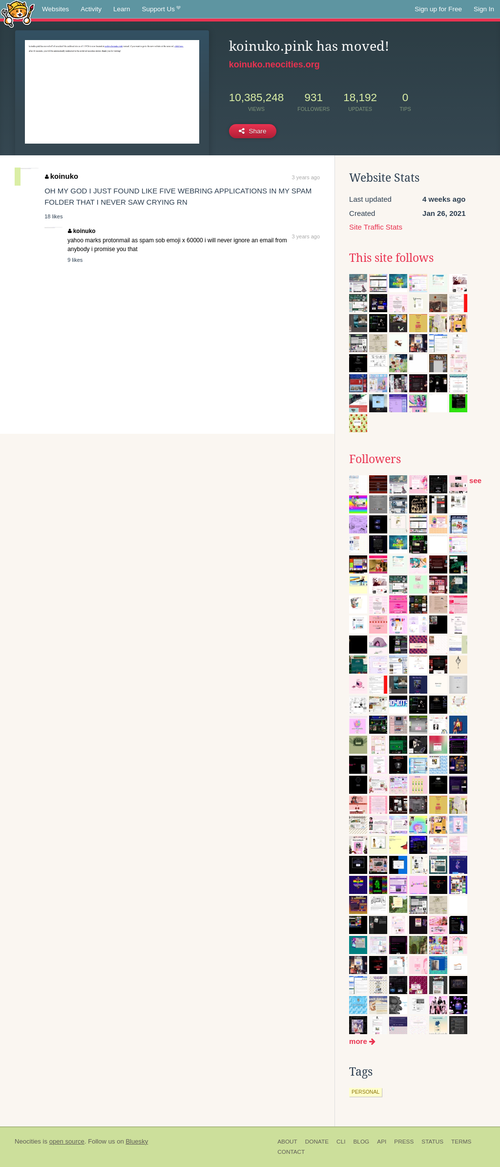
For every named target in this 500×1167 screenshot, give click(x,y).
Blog (361, 1141)
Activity (91, 9)
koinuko (61, 176)
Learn (121, 9)
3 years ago (306, 177)
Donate (317, 1141)
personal (365, 1092)
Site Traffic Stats (375, 227)
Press (404, 1141)
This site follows (391, 258)
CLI (340, 1141)
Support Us (161, 9)
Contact (291, 1151)
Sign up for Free (438, 9)
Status (432, 1141)
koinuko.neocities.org (274, 64)
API (381, 1141)
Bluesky (136, 1141)
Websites (55, 9)
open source (66, 1141)
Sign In (484, 9)
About (287, 1141)
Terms (461, 1141)
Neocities (28, 1141)
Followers (375, 459)
